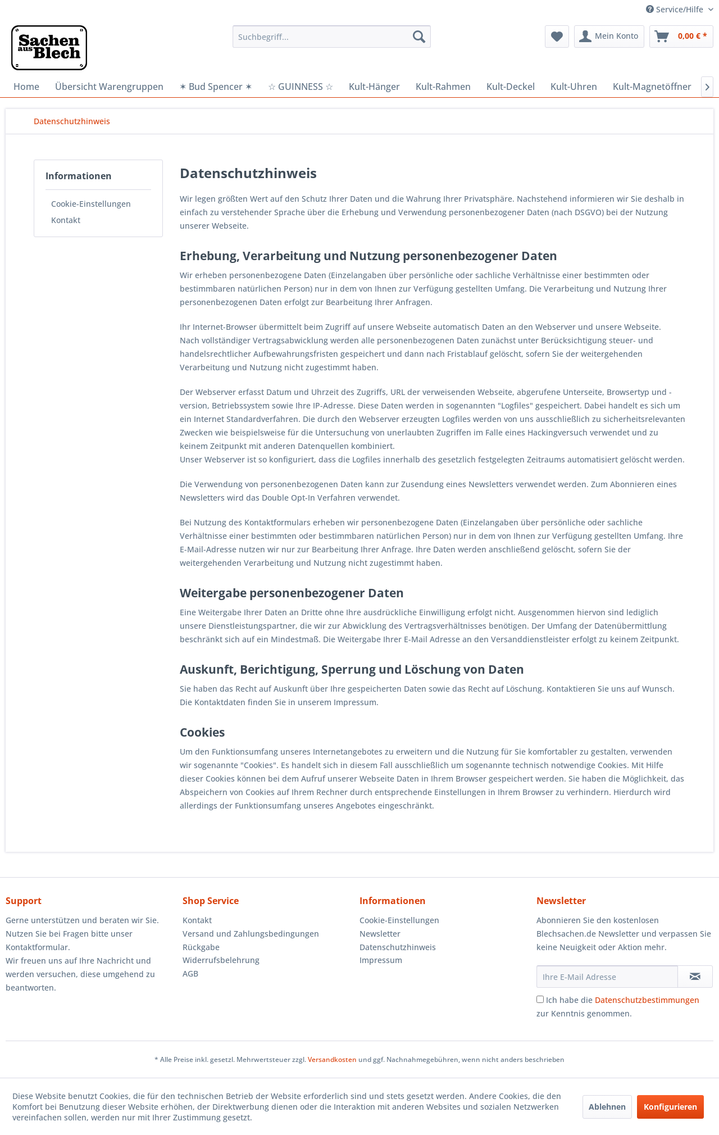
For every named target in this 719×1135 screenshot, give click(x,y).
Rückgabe (201, 947)
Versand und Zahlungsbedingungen (251, 933)
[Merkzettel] (557, 36)
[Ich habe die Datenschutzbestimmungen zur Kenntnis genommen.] (540, 999)
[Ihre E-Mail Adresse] (607, 976)
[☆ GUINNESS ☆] (300, 86)
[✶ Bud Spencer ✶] (215, 86)
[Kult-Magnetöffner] (652, 86)
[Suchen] (419, 36)
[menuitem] (332, 36)
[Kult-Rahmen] (443, 86)
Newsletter (380, 933)
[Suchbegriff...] (332, 36)
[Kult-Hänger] (374, 86)
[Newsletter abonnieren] (695, 976)
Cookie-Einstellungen (91, 203)
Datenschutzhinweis (398, 947)
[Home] (26, 86)
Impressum (381, 960)
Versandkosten (332, 1059)
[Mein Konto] (609, 36)
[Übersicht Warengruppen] (109, 86)
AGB (190, 973)
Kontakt (65, 220)
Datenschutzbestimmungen (647, 1000)
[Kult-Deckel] (511, 86)
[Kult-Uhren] (574, 86)
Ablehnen (607, 1106)
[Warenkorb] (681, 36)
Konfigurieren (670, 1106)
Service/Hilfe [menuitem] (676, 9)
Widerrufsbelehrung (221, 960)
